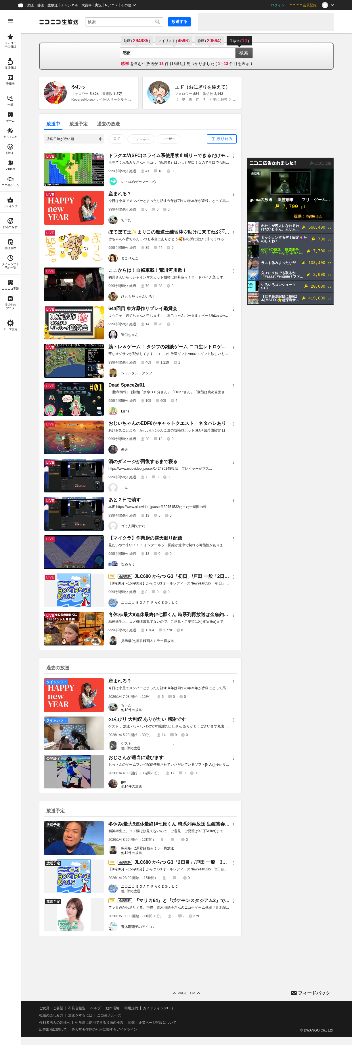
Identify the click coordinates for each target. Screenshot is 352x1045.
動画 (30, 5)
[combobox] (124, 21)
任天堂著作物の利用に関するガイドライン (104, 1029)
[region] (10, 527)
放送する (179, 21)
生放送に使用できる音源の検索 (99, 1022)
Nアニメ (111, 5)
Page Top (186, 993)
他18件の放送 (131, 710)
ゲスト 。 (148, 744)
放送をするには (80, 1015)
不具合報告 (76, 1008)
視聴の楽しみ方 (51, 1015)
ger (123, 782)
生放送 (52, 5)
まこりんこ (129, 258)
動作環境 (112, 1008)
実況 (98, 5)
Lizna (125, 411)
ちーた (126, 220)
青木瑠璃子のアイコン (138, 927)
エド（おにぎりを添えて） (202, 87)
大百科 (86, 5)
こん (124, 488)
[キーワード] (124, 21)
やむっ (78, 87)
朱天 (124, 450)
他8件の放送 (130, 748)
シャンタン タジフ (136, 373)
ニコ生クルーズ (109, 1015)
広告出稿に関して (53, 1029)
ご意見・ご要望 (51, 1008)
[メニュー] (233, 156)
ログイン (278, 5)
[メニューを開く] (10, 20)
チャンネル (69, 5)
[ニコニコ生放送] (58, 21)
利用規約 (131, 1008)
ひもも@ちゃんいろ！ (138, 297)
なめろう (128, 564)
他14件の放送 (131, 786)
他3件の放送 (130, 891)
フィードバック (314, 993)
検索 (243, 52)
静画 (40, 5)
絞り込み (225, 138)
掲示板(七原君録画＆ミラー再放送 (147, 641)
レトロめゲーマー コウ (138, 182)
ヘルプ (95, 1008)
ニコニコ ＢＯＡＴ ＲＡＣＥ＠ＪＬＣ (149, 603)
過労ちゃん (129, 335)
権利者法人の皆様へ (54, 1023)
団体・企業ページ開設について (152, 1022)
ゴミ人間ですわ (133, 526)
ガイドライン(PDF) (158, 1008)
